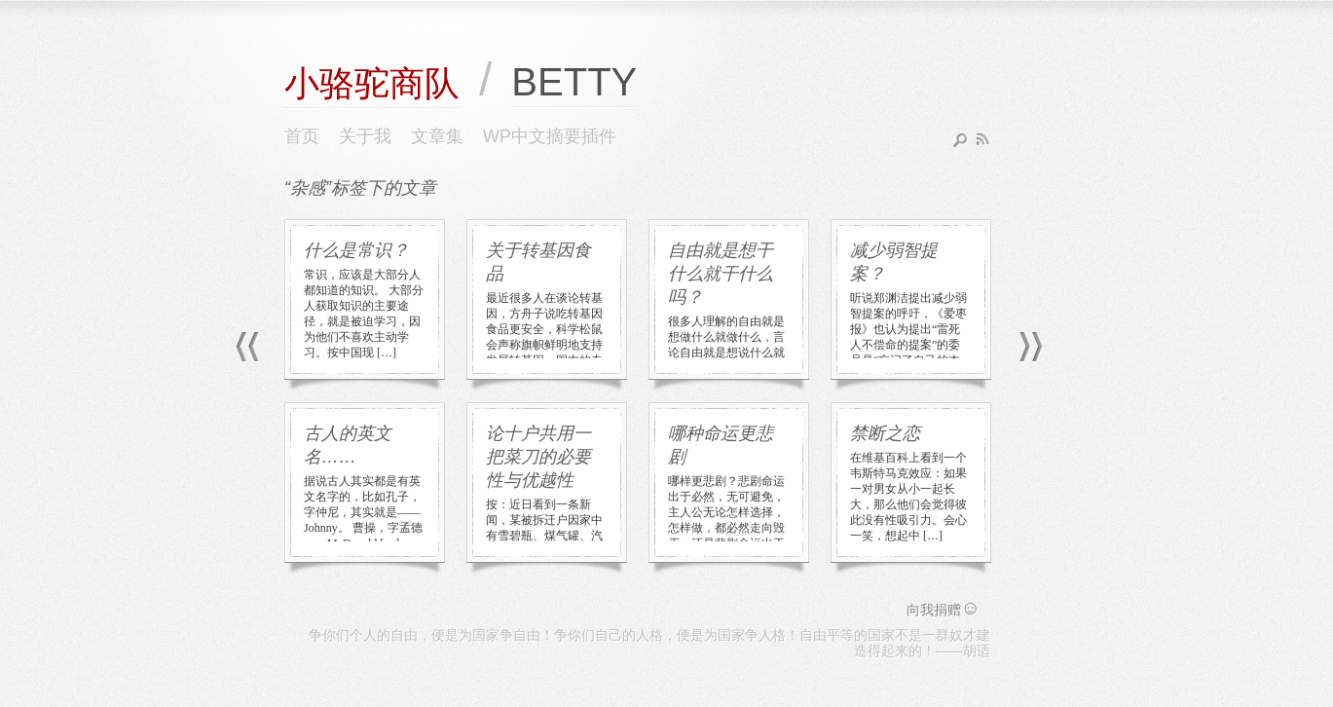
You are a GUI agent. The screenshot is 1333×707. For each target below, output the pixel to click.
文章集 (437, 136)
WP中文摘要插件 (549, 136)
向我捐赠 (944, 609)
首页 (301, 136)
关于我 (365, 136)
